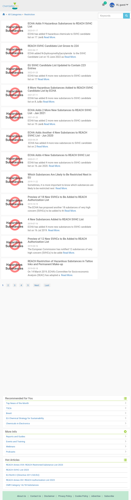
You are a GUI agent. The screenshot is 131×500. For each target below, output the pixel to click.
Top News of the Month (17, 403)
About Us (21, 496)
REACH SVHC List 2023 (17, 470)
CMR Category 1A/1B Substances (22, 485)
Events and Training (15, 441)
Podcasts (10, 451)
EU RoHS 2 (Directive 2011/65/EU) (22, 475)
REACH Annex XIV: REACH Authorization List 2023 (30, 480)
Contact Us (35, 496)
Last (47, 285)
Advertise (96, 496)
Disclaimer (49, 496)
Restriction (29, 14)
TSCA (8, 408)
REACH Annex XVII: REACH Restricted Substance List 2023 (34, 465)
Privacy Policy (65, 496)
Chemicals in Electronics (18, 423)
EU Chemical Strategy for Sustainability (25, 418)
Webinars (10, 446)
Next (36, 285)
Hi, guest (119, 5)
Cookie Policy (81, 496)
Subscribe (109, 496)
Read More (49, 37)
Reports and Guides (15, 436)
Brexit (9, 413)
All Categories (15, 14)
